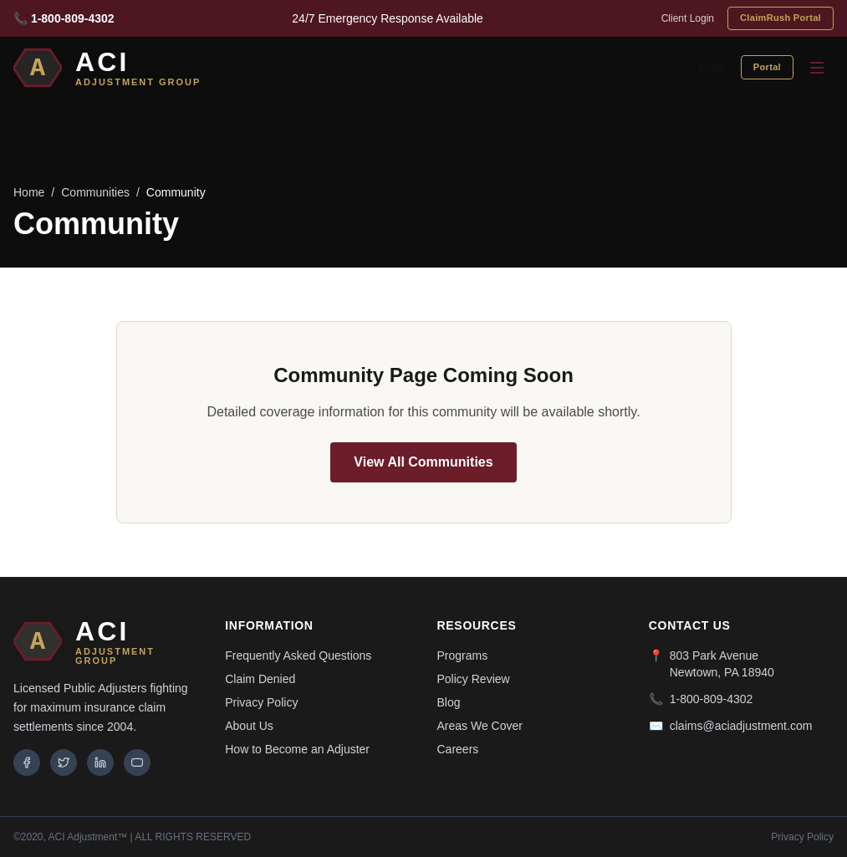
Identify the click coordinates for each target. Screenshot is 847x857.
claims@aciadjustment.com (741, 725)
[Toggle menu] (817, 67)
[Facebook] (26, 762)
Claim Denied (260, 679)
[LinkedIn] (100, 762)
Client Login (687, 18)
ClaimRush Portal (780, 18)
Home (28, 192)
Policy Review (473, 679)
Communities (95, 192)
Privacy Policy (261, 702)
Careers (458, 749)
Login (712, 67)
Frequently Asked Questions (298, 655)
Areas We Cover (480, 725)
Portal (767, 67)
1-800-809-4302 (711, 699)
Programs (462, 655)
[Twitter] (63, 762)
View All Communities (423, 462)
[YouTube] (137, 762)
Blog (449, 702)
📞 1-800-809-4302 (64, 18)
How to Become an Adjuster (297, 749)
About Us (249, 725)
